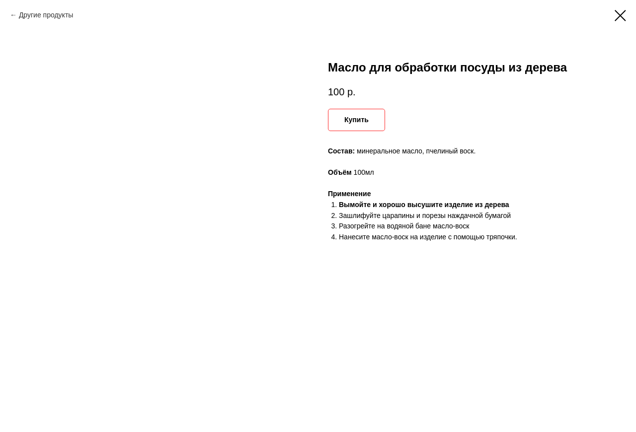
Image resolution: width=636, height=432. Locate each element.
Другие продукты (46, 15)
